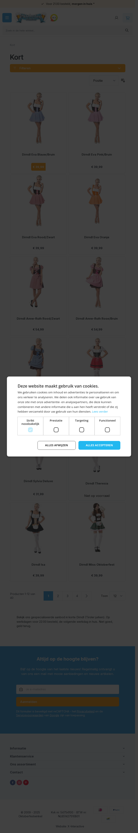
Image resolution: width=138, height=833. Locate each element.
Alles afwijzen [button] (56, 445)
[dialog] (69, 416)
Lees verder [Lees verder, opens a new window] (100, 411)
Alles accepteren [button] (99, 445)
